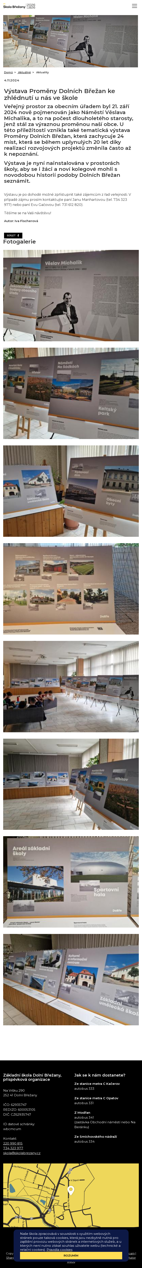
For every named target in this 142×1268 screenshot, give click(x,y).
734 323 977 (13, 1148)
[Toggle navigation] (134, 6)
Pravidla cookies (59, 1250)
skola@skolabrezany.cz (21, 1153)
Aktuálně (24, 72)
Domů (8, 72)
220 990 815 (13, 1143)
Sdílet (13, 235)
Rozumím (71, 1255)
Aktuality (42, 72)
